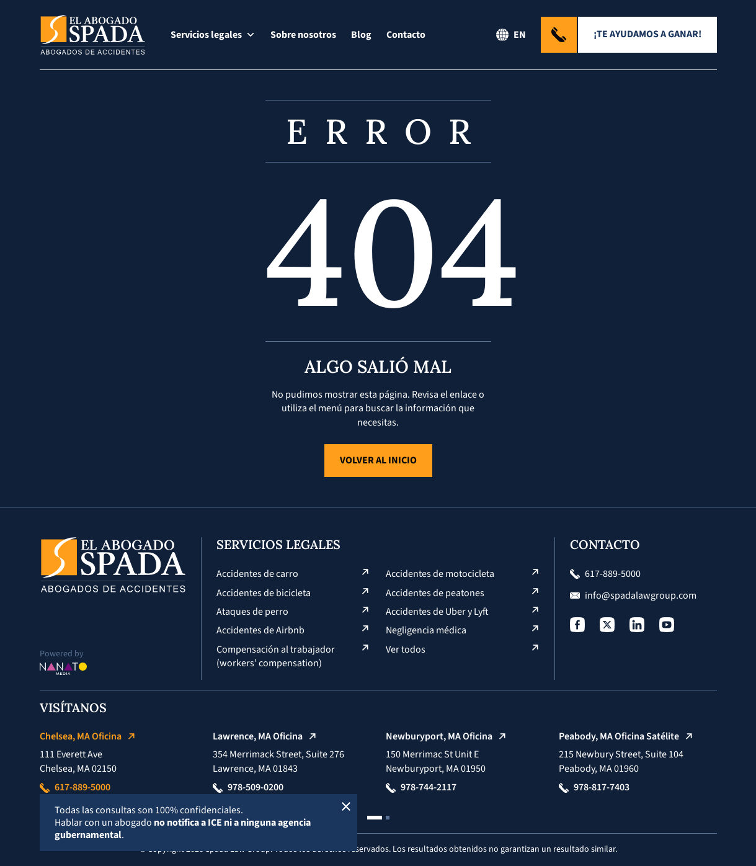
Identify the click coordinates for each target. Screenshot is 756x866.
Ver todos (405, 649)
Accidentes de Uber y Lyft (437, 611)
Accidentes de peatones (435, 593)
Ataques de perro (252, 611)
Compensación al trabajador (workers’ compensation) (276, 656)
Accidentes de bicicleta (263, 593)
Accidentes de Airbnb (260, 630)
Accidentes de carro (257, 574)
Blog (361, 35)
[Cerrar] (346, 805)
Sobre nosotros (303, 35)
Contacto (405, 35)
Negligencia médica (426, 630)
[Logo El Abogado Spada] (93, 35)
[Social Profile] (577, 624)
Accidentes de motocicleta (440, 574)
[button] (374, 817)
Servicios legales (213, 34)
